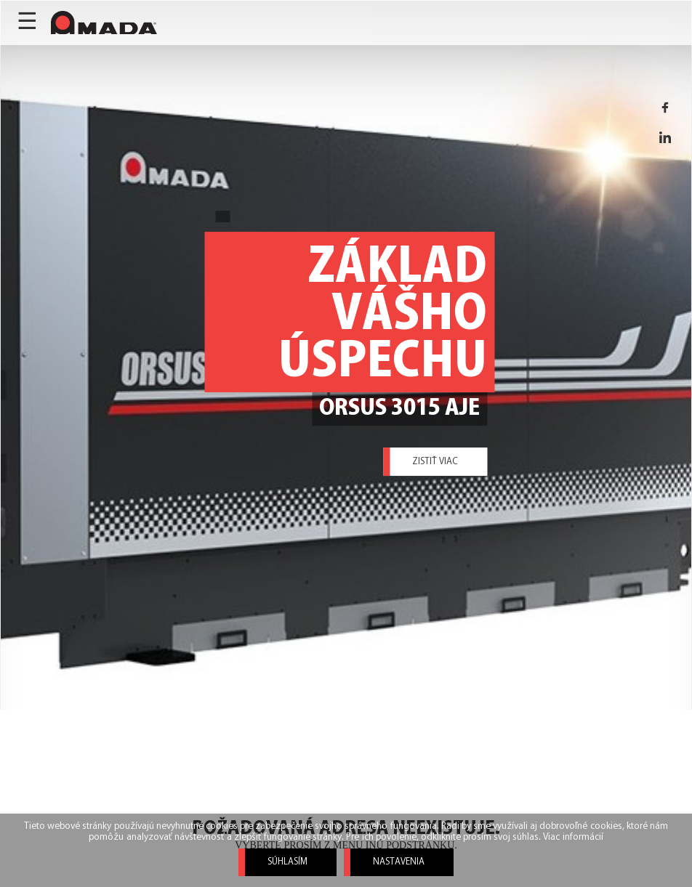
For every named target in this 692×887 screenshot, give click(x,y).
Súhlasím (287, 862)
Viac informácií (573, 837)
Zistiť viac (435, 461)
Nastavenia (399, 862)
